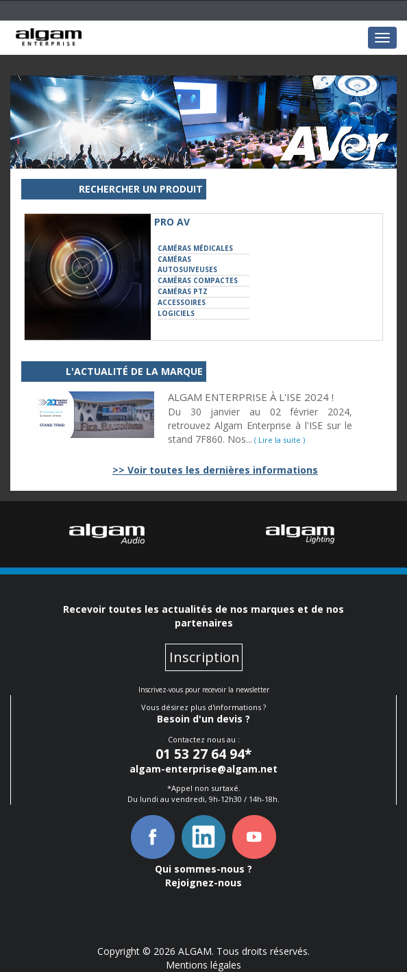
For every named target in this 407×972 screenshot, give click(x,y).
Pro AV (172, 222)
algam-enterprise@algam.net (204, 768)
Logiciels (176, 313)
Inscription (204, 657)
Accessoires (182, 302)
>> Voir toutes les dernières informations (215, 469)
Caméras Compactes (198, 280)
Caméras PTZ (183, 291)
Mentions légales (203, 964)
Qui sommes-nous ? (203, 868)
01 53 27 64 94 (200, 754)
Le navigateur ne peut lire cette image (49, 37)
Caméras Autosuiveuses (187, 264)
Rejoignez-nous (203, 882)
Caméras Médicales (195, 248)
